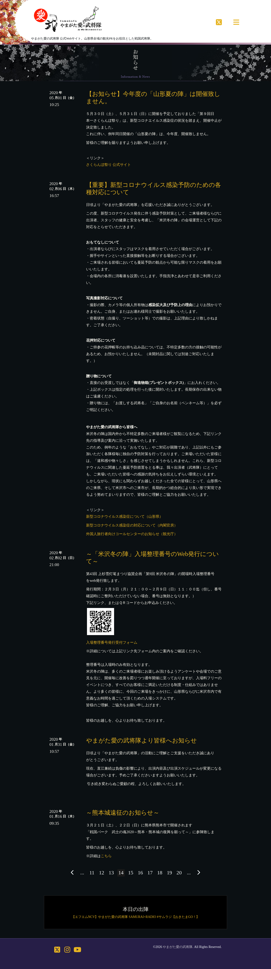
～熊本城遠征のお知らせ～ (122, 812)
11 (91, 872)
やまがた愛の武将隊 (177, 947)
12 (101, 872)
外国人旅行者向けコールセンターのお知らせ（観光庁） (132, 534)
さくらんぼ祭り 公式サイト (108, 165)
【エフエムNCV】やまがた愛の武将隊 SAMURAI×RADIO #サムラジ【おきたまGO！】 (136, 917)
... (82, 872)
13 (111, 872)
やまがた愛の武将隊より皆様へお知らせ (141, 740)
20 (179, 872)
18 (159, 872)
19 (169, 872)
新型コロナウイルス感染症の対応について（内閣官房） (132, 525)
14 (121, 872)
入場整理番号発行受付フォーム (111, 642)
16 (140, 872)
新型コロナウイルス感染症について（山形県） (124, 516)
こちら (106, 856)
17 (150, 872)
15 (130, 872)
